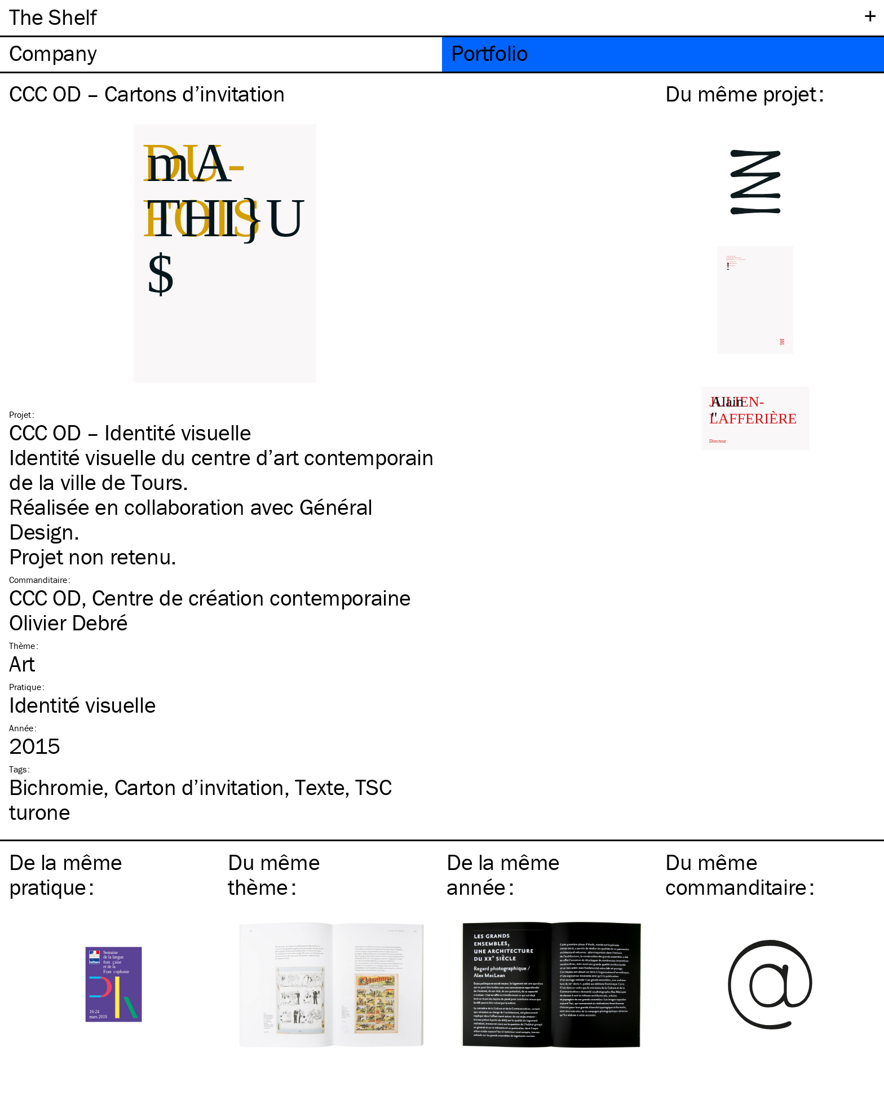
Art (22, 663)
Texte (319, 787)
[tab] (221, 54)
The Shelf (52, 16)
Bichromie (56, 787)
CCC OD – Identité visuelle (130, 432)
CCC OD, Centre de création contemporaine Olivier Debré (210, 610)
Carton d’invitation (199, 787)
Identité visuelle (82, 704)
